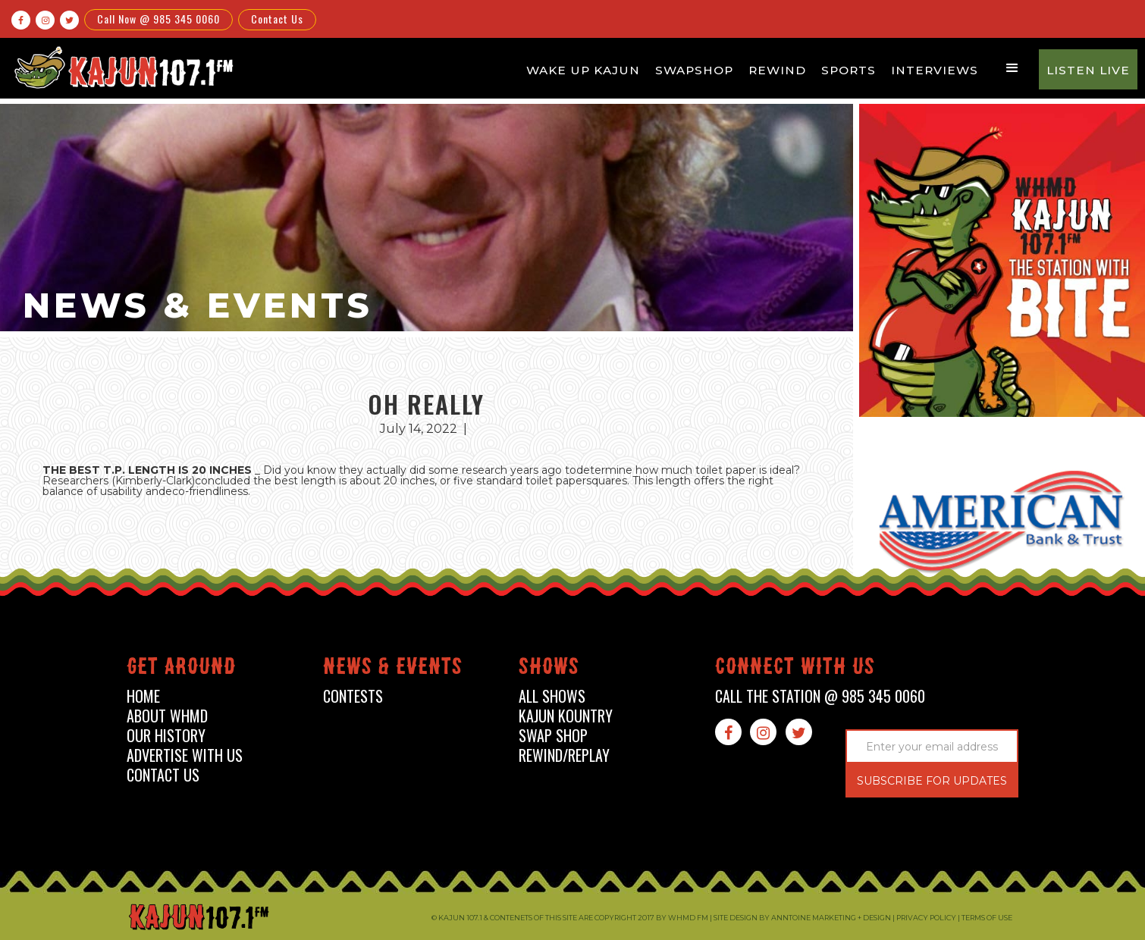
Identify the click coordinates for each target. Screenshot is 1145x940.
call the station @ (820, 696)
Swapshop (694, 70)
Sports (848, 70)
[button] (1012, 68)
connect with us (795, 669)
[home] (121, 67)
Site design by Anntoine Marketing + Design (802, 917)
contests (353, 696)
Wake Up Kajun (583, 70)
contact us (163, 775)
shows (549, 669)
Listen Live (1088, 70)
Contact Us (277, 19)
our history (166, 736)
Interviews (934, 70)
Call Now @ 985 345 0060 (158, 19)
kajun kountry (566, 716)
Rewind (777, 70)
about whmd (167, 716)
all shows (552, 696)
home (143, 696)
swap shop (553, 736)
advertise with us (185, 755)
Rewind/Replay (564, 755)
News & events (393, 669)
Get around (181, 669)
